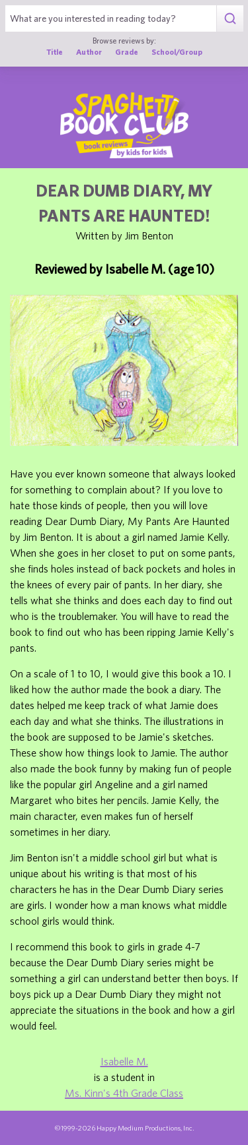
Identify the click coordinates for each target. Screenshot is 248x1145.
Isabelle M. (124, 1061)
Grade (126, 51)
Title (54, 51)
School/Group (176, 51)
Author (89, 51)
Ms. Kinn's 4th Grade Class (124, 1093)
